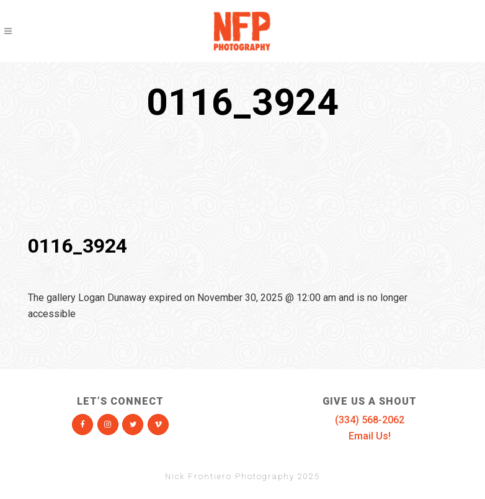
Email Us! (370, 436)
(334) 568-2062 (369, 420)
